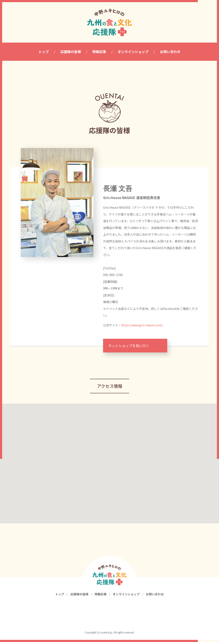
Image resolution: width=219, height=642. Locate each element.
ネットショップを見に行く (128, 345)
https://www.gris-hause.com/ (142, 325)
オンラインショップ (126, 596)
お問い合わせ (155, 596)
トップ (59, 596)
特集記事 (101, 596)
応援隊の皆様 (79, 596)
